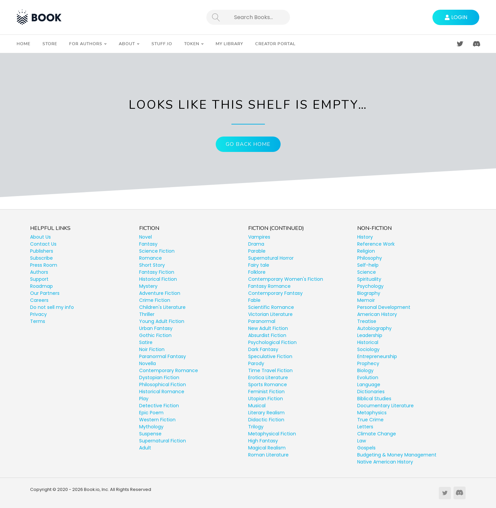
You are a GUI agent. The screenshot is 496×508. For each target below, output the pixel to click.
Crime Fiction (154, 300)
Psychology (370, 286)
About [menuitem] (127, 44)
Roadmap (41, 286)
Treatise (366, 321)
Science (366, 272)
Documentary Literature (385, 405)
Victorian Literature (270, 314)
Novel (145, 237)
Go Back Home (248, 144)
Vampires (259, 237)
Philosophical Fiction (162, 384)
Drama (256, 244)
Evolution (367, 377)
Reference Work (376, 244)
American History (377, 314)
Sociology (368, 349)
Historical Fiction (158, 279)
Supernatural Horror (271, 258)
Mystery (148, 286)
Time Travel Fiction (270, 370)
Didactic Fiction (266, 419)
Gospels (366, 447)
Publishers (41, 251)
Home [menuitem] (23, 44)
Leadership (369, 335)
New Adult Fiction (268, 328)
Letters (365, 426)
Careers (39, 300)
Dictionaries (371, 391)
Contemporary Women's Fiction (285, 279)
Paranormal (261, 321)
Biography (368, 293)
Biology (365, 370)
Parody (256, 363)
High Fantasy (263, 440)
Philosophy (369, 258)
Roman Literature (268, 454)
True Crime (370, 419)
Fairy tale (258, 265)
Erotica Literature (268, 377)
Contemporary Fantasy (275, 293)
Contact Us (43, 244)
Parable (257, 251)
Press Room (43, 265)
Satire (146, 342)
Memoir (366, 300)
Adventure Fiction (159, 293)
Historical (367, 342)
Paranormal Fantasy (162, 356)
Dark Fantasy (263, 349)
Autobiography (374, 328)
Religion (366, 251)
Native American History (385, 461)
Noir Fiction (152, 349)
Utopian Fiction (265, 398)
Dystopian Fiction (159, 377)
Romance (150, 258)
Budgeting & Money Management (396, 454)
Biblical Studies (374, 398)
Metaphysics (372, 412)
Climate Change (376, 433)
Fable (254, 300)
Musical (257, 405)
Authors (39, 272)
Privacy (38, 314)
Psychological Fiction (272, 342)
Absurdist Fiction (267, 335)
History (365, 237)
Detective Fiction (159, 405)
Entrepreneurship (377, 356)
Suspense (150, 433)
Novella (147, 363)
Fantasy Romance (269, 286)
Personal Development (383, 307)
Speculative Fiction (270, 356)
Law (361, 440)
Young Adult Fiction (161, 321)
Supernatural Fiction (162, 440)
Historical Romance (161, 391)
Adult (145, 447)
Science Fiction (157, 251)
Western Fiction (157, 419)
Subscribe (41, 258)
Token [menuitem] (191, 44)
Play (143, 398)
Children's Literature (162, 307)
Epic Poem (151, 412)
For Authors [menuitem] (85, 44)
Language (368, 384)
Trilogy (256, 426)
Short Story (152, 265)
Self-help (368, 265)
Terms (37, 321)
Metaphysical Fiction (272, 433)
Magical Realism (267, 447)
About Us (40, 237)
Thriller (147, 314)
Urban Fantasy (156, 328)
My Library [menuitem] (229, 44)
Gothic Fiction (155, 335)
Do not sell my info (52, 307)
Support (39, 279)
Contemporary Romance (168, 370)
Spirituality (369, 279)
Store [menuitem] (49, 44)
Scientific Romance (271, 307)
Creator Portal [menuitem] (275, 44)
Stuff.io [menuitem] (162, 44)
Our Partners (45, 293)
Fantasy (148, 244)
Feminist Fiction (266, 391)
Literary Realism (266, 412)
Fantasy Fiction (156, 272)
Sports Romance (267, 384)
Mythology (151, 426)
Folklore (257, 272)
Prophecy (368, 363)
